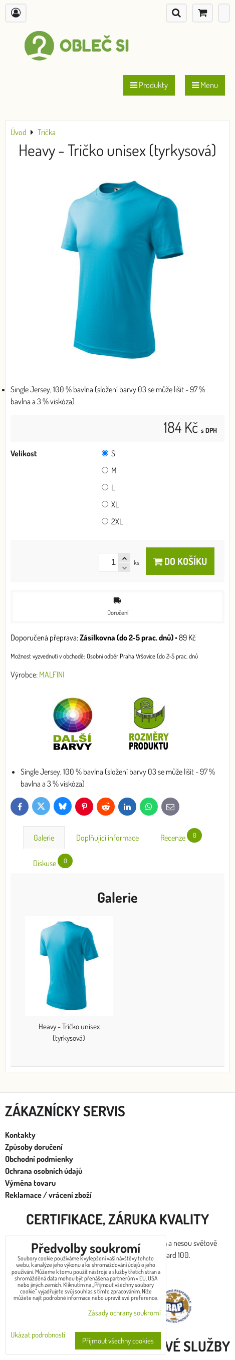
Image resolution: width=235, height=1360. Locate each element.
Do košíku (180, 561)
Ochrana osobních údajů (44, 1171)
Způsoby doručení (34, 1147)
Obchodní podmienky (39, 1159)
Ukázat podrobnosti (38, 1335)
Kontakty (20, 1135)
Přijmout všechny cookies (118, 1340)
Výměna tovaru (30, 1183)
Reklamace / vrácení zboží (48, 1195)
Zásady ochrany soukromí (124, 1312)
